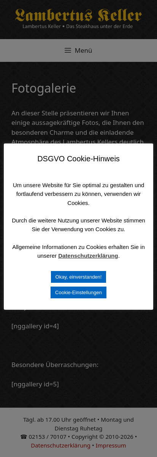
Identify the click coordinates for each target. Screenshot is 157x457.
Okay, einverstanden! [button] (79, 277)
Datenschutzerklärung (88, 255)
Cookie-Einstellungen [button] (78, 292)
